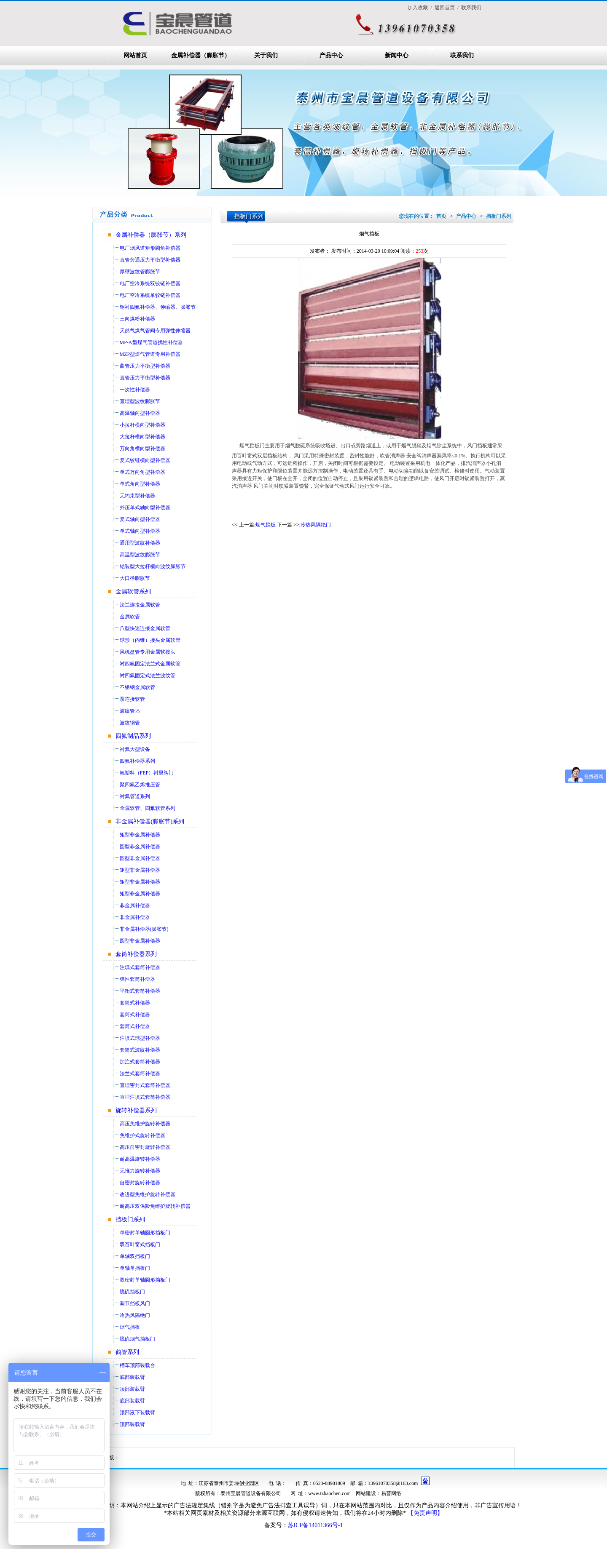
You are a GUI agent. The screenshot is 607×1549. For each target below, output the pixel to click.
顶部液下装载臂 (137, 1412)
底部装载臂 (132, 1377)
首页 (441, 216)
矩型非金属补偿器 (140, 835)
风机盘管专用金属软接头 (147, 652)
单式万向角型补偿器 (142, 472)
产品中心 (331, 55)
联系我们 (462, 55)
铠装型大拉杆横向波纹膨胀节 (152, 566)
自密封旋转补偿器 (140, 1183)
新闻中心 (396, 55)
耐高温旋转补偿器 (140, 1159)
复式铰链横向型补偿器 (145, 460)
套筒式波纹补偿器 (140, 1050)
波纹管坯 (130, 711)
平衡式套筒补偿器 (140, 991)
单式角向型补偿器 (140, 484)
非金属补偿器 (135, 905)
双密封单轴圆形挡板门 (145, 1280)
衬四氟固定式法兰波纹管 (147, 675)
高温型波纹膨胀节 (140, 555)
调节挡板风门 (135, 1303)
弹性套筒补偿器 (137, 979)
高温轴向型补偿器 (140, 413)
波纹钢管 (130, 723)
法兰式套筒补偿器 (140, 1073)
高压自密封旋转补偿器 (145, 1147)
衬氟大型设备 (135, 749)
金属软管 (130, 617)
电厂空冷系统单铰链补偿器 (150, 295)
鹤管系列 (127, 1352)
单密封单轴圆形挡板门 (145, 1233)
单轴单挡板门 (135, 1268)
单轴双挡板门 (135, 1256)
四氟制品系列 (133, 736)
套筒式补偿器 (135, 1003)
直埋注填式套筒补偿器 (145, 1097)
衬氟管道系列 (135, 796)
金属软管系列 (133, 591)
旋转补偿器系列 (136, 1110)
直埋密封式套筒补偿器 (145, 1085)
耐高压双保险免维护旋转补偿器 (155, 1206)
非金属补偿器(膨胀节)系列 (149, 821)
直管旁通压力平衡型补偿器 (150, 260)
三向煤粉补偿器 (137, 319)
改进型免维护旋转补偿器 (147, 1194)
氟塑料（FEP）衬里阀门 (147, 773)
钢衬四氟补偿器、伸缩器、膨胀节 (158, 307)
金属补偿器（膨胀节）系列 (150, 235)
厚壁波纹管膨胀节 (140, 272)
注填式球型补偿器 (140, 1038)
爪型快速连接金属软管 (145, 628)
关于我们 (266, 55)
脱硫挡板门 (132, 1292)
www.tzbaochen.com (329, 1493)
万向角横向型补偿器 (142, 448)
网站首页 (135, 55)
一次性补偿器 (135, 390)
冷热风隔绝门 (135, 1315)
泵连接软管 (132, 699)
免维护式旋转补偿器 (142, 1135)
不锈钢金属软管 (137, 687)
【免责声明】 (425, 1513)
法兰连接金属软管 (140, 605)
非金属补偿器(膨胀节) (144, 929)
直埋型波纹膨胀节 (140, 401)
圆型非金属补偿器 (140, 846)
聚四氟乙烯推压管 (140, 785)
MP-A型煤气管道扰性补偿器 (151, 342)
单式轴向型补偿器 (140, 531)
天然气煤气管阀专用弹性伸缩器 (155, 331)
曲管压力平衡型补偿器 (145, 366)
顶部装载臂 (132, 1389)
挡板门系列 (130, 1219)
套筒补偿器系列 (136, 954)
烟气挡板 (130, 1327)
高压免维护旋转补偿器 (145, 1124)
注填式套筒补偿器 (140, 967)
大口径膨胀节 (135, 578)
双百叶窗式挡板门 (140, 1244)
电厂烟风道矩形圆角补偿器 (150, 248)
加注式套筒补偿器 (140, 1062)
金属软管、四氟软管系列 (147, 808)
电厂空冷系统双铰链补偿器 (150, 283)
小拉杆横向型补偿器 (142, 425)
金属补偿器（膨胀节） (200, 55)
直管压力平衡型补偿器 (145, 378)
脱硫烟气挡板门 (137, 1339)
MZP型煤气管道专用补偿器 (150, 354)
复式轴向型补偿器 (140, 519)
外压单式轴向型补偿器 (145, 507)
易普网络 (391, 1493)
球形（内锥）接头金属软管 (150, 640)
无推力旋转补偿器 (140, 1171)
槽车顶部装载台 (137, 1365)
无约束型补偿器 (137, 496)
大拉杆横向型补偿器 (142, 437)
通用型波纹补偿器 (140, 543)
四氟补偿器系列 (137, 761)
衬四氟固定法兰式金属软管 (150, 664)
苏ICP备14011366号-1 (315, 1525)
